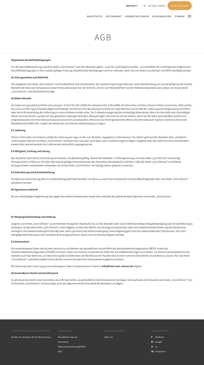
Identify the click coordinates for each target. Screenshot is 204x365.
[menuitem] (95, 16)
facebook (157, 337)
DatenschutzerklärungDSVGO (72, 346)
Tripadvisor (158, 351)
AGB (60, 351)
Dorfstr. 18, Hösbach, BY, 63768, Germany (31, 337)
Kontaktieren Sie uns (67, 337)
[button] (189, 16)
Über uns (108, 337)
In (154, 346)
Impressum (63, 341)
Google (156, 341)
